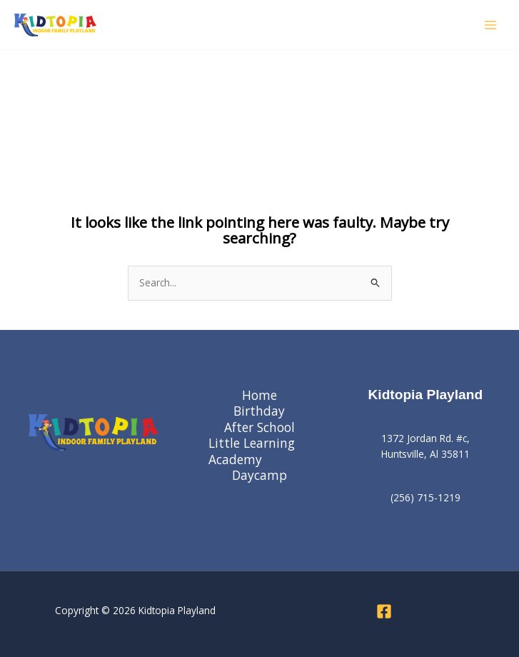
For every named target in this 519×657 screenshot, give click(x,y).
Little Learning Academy (251, 451)
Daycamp (259, 475)
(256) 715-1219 (425, 497)
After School (259, 427)
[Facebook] (384, 611)
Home (259, 395)
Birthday (259, 411)
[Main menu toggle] (491, 25)
